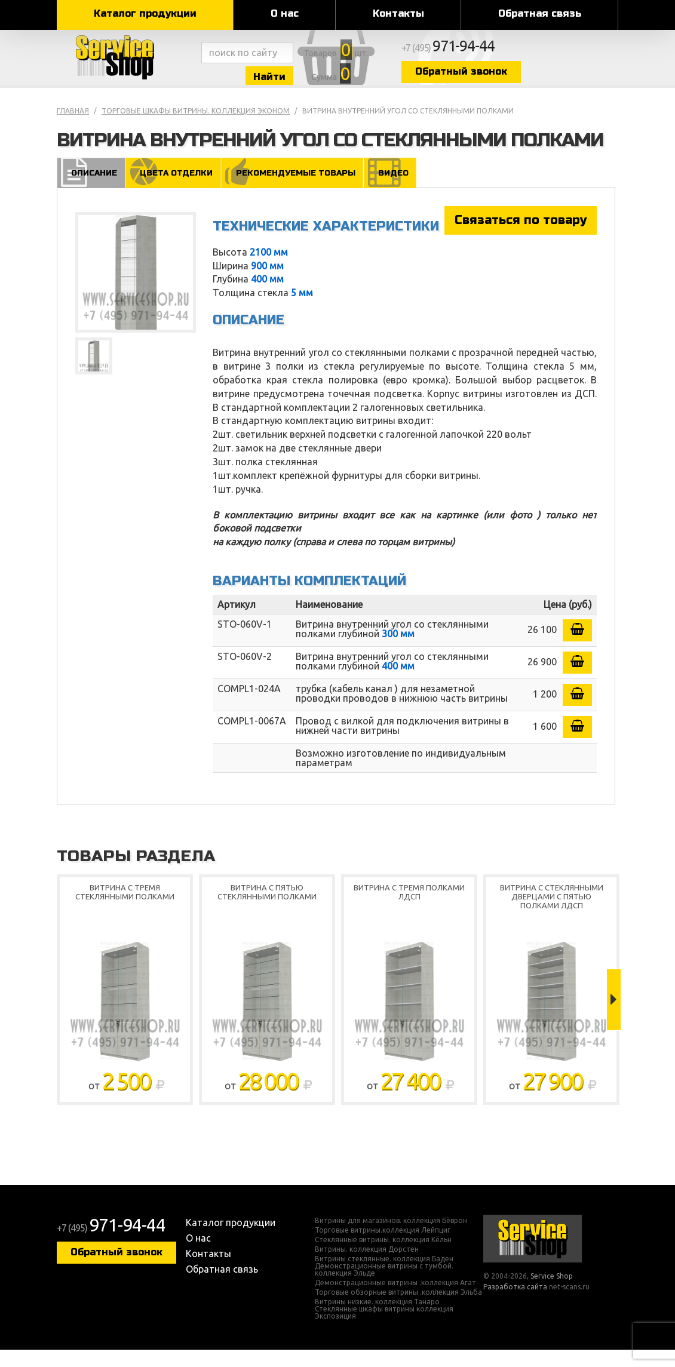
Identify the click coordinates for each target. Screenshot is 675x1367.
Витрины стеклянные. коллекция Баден (384, 1276)
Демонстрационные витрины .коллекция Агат (395, 1300)
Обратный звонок (544, 79)
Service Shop (127, 66)
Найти (308, 82)
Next (613, 1017)
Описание (90, 189)
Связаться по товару (521, 236)
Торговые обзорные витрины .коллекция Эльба (398, 1309)
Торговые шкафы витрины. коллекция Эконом (196, 127)
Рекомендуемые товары (294, 189)
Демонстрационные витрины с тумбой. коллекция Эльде (384, 1287)
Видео (394, 189)
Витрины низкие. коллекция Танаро (377, 1319)
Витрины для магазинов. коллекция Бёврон (391, 1238)
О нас (285, 13)
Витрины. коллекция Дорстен (367, 1266)
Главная (73, 127)
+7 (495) (538, 55)
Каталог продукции (145, 13)
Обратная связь (539, 13)
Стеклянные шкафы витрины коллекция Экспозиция (384, 1330)
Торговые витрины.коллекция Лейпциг (382, 1247)
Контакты (398, 13)
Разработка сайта (515, 1303)
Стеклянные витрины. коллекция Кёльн (383, 1257)
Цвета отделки (172, 189)
